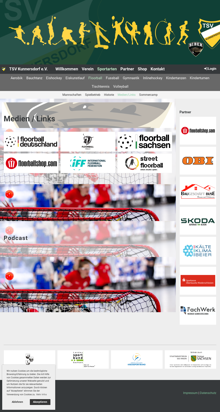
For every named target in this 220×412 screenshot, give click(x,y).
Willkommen (66, 69)
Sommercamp (148, 95)
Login (210, 68)
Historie (109, 95)
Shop (142, 69)
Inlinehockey (152, 78)
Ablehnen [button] (17, 402)
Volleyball (121, 86)
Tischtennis (101, 86)
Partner (127, 69)
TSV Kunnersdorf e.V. (28, 69)
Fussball (112, 78)
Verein (88, 69)
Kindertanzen (176, 78)
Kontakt (158, 69)
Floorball (95, 78)
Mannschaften (71, 95)
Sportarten (107, 69)
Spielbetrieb (92, 95)
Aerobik (17, 78)
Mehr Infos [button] (41, 394)
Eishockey (54, 78)
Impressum (190, 393)
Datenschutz (208, 393)
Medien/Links (126, 95)
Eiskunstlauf (75, 78)
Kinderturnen (199, 78)
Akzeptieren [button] (40, 402)
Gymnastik (131, 78)
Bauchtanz (34, 78)
